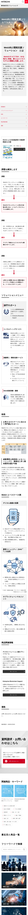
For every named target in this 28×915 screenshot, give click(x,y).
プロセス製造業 (18, 806)
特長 (2, 111)
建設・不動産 (18, 812)
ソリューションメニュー (7, 108)
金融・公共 (6, 816)
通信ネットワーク (7, 812)
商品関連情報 (4, 119)
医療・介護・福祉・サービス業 (10, 819)
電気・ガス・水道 (15, 809)
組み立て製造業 (7, 806)
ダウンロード (19, 146)
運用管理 (5, 809)
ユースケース (4, 115)
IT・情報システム (7, 822)
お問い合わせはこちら (14, 758)
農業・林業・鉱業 (16, 816)
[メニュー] (26, 1)
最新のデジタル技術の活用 (9, 803)
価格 (2, 123)
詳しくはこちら (13, 669)
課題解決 (3, 104)
